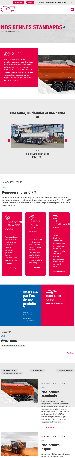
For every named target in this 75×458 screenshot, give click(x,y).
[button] (71, 2)
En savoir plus (10, 271)
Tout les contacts (29, 327)
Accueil (3, 31)
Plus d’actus (70, 359)
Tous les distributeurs (57, 309)
